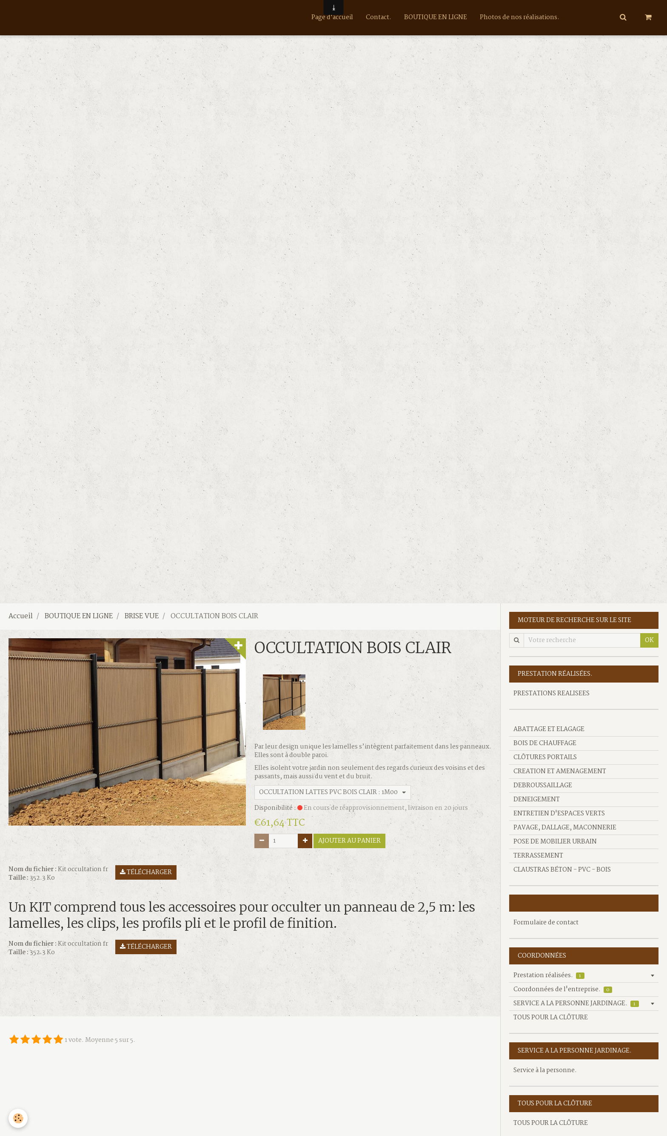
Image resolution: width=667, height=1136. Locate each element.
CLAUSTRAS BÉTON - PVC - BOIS (562, 870)
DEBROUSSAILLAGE (542, 785)
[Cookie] (18, 1118)
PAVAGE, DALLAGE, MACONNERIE (564, 828)
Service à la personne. (545, 1070)
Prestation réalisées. (548, 975)
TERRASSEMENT (538, 856)
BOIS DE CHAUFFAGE (544, 743)
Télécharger (146, 872)
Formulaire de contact (546, 923)
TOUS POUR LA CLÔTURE (550, 1018)
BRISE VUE (142, 616)
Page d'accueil (332, 17)
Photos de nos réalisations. (519, 17)
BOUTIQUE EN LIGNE (435, 17)
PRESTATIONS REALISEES (551, 693)
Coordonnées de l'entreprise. (562, 989)
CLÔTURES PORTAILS (545, 757)
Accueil (21, 616)
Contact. (378, 17)
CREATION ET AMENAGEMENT (559, 771)
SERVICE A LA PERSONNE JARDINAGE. (576, 1003)
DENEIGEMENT (536, 800)
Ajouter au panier (349, 841)
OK (649, 640)
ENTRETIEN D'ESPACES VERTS (559, 814)
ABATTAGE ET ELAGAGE (548, 729)
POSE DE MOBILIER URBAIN (555, 842)
